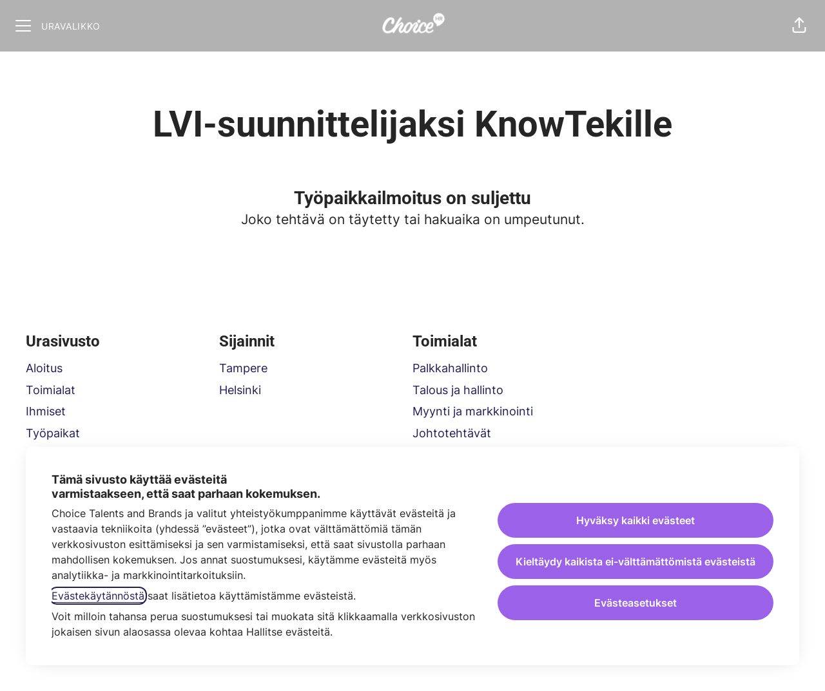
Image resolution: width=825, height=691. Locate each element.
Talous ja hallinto (457, 390)
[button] (799, 26)
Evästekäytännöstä (98, 595)
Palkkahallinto (450, 368)
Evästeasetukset (635, 602)
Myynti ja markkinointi (472, 411)
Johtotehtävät (451, 433)
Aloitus (44, 368)
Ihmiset (46, 411)
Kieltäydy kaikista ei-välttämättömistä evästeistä (635, 561)
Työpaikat (53, 433)
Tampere (243, 368)
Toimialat (50, 390)
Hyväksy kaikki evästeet (635, 520)
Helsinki (240, 390)
